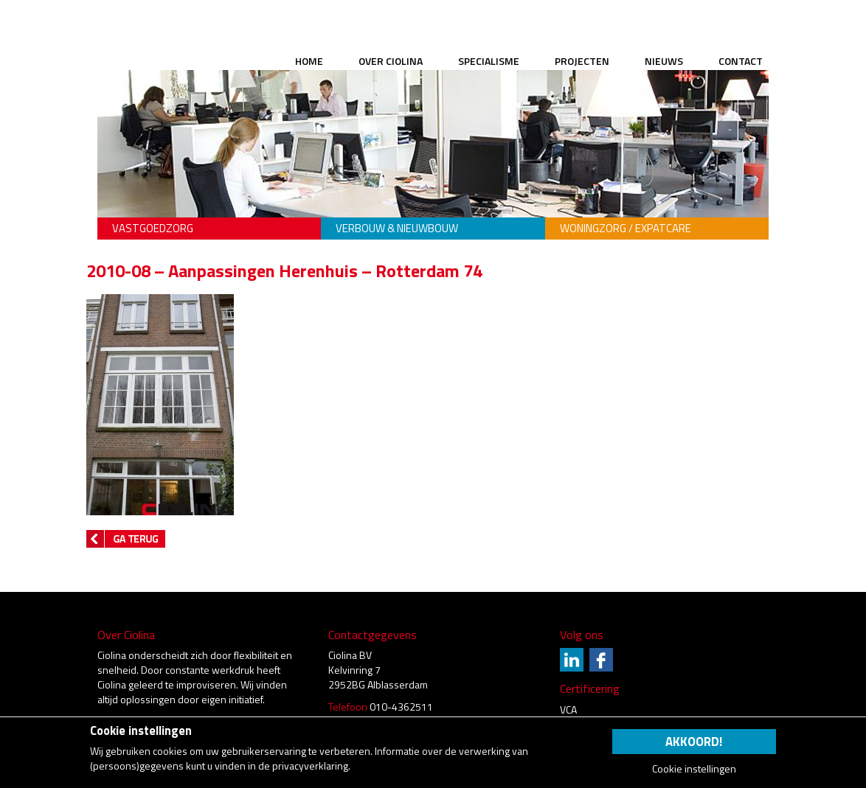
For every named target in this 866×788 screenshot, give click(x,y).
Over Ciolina (390, 61)
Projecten (582, 61)
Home (309, 61)
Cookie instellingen (694, 768)
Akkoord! (693, 741)
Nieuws (664, 61)
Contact (740, 61)
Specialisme (488, 61)
